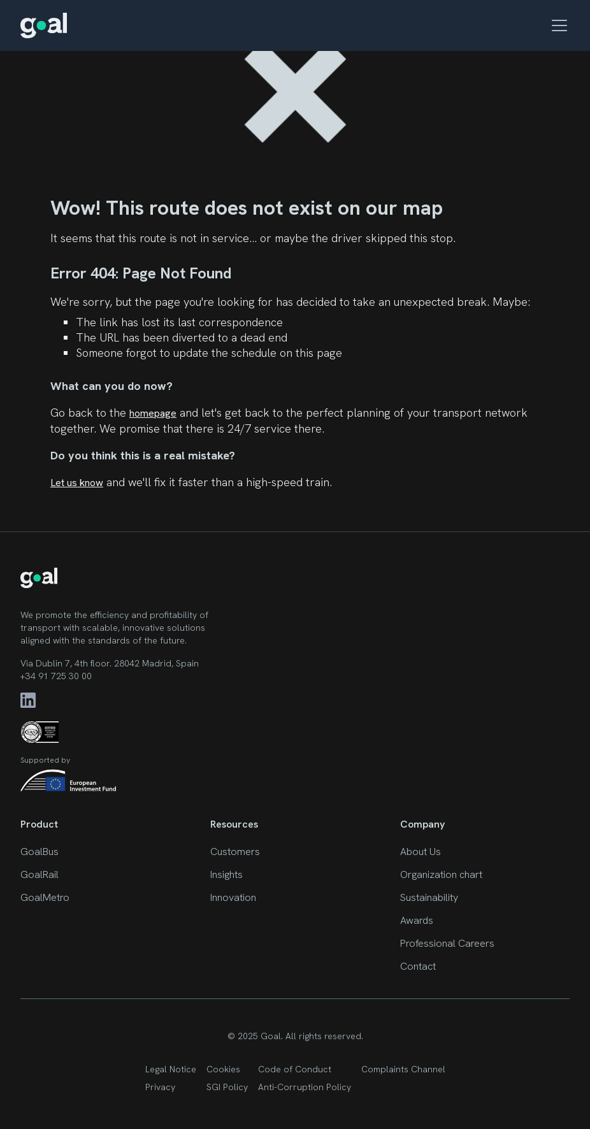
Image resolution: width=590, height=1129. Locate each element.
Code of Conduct (294, 1069)
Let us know (76, 482)
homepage (152, 413)
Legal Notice (170, 1069)
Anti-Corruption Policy (304, 1087)
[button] (557, 25)
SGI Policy (227, 1087)
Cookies (223, 1069)
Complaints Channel (403, 1069)
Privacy (160, 1087)
